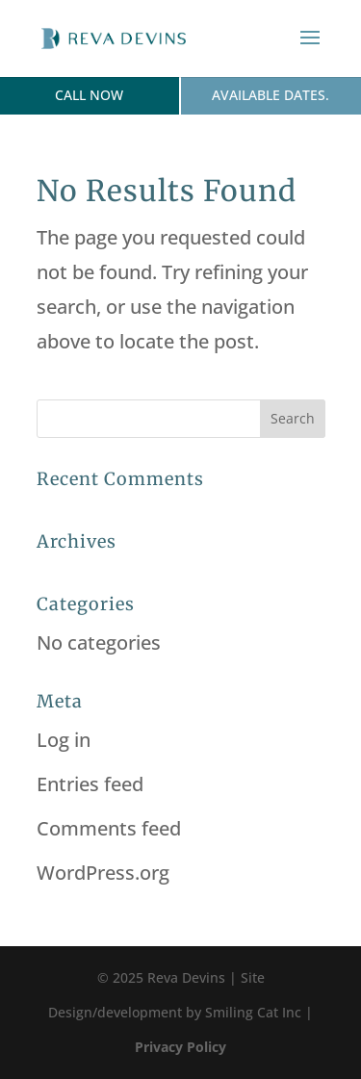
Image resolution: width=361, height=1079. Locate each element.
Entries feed (90, 784)
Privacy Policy (180, 1047)
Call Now (89, 95)
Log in (63, 740)
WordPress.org (103, 873)
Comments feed (109, 828)
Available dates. (270, 95)
